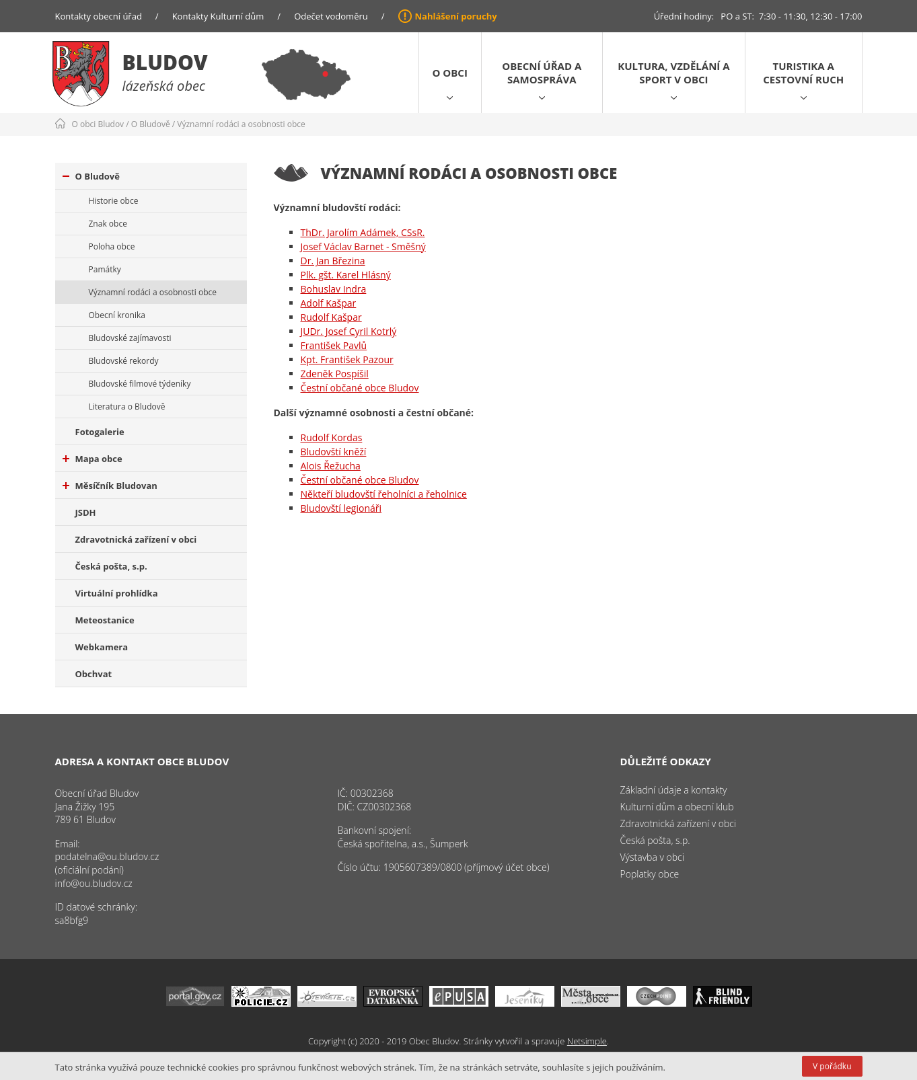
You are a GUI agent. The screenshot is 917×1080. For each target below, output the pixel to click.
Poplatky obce (650, 873)
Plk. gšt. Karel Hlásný (346, 274)
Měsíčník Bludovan (110, 485)
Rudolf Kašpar (331, 317)
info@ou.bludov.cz (94, 883)
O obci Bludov (98, 124)
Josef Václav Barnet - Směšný (363, 246)
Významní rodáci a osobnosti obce (241, 124)
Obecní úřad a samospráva (541, 72)
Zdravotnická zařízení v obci (136, 539)
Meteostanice (105, 620)
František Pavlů (334, 345)
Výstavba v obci (652, 857)
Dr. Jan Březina (333, 260)
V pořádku (832, 1066)
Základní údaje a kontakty (673, 789)
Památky (105, 269)
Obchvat (93, 674)
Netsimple (587, 1041)
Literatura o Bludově (127, 406)
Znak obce (108, 223)
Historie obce (114, 200)
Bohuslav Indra (334, 288)
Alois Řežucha (331, 465)
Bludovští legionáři (341, 508)
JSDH (85, 512)
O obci (450, 72)
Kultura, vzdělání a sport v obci (673, 72)
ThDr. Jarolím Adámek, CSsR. (363, 232)
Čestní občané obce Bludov (360, 387)
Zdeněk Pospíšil (335, 373)
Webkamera (102, 647)
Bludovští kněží (334, 451)
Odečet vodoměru (331, 16)
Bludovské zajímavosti (130, 338)
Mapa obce (92, 459)
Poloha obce (112, 246)
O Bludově (150, 124)
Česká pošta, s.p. (111, 566)
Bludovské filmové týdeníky (140, 383)
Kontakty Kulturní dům (218, 16)
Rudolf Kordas (332, 437)
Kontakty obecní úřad (98, 16)
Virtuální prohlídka (116, 593)
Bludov (165, 62)
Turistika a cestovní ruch (803, 72)
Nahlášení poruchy (456, 16)
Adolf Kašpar (329, 303)
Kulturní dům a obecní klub (677, 806)
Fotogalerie (99, 432)
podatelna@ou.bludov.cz (107, 856)
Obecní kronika (117, 315)
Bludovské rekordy (124, 361)
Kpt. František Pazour (347, 359)
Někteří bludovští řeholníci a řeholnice (384, 494)
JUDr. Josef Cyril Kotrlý (349, 331)
